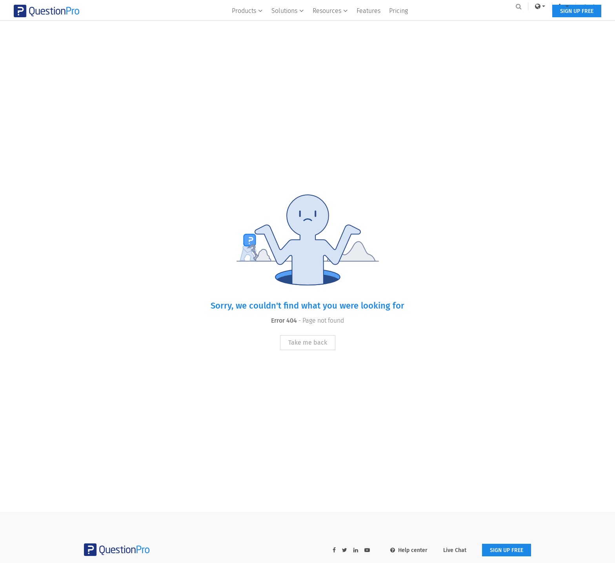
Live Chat (454, 550)
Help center (409, 550)
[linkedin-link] (355, 550)
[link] (470, 6)
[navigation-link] (493, 6)
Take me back (307, 342)
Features (368, 22)
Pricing (398, 22)
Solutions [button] (287, 22)
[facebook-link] (334, 550)
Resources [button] (330, 22)
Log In (520, 6)
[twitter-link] (344, 550)
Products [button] (247, 22)
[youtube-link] (367, 550)
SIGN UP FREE (506, 22)
